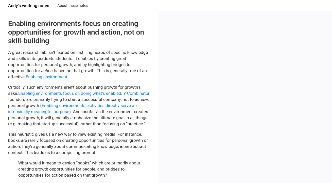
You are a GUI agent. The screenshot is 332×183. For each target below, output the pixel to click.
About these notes (72, 5)
